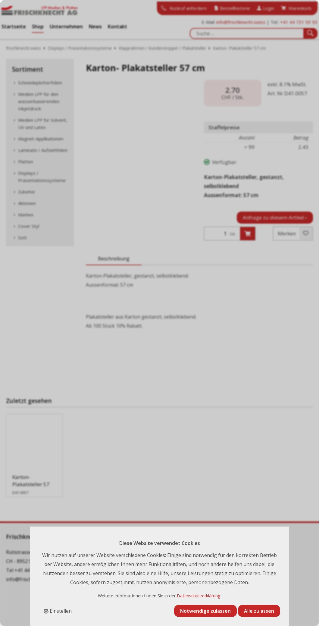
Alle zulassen (259, 611)
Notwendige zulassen (205, 611)
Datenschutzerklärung (198, 596)
